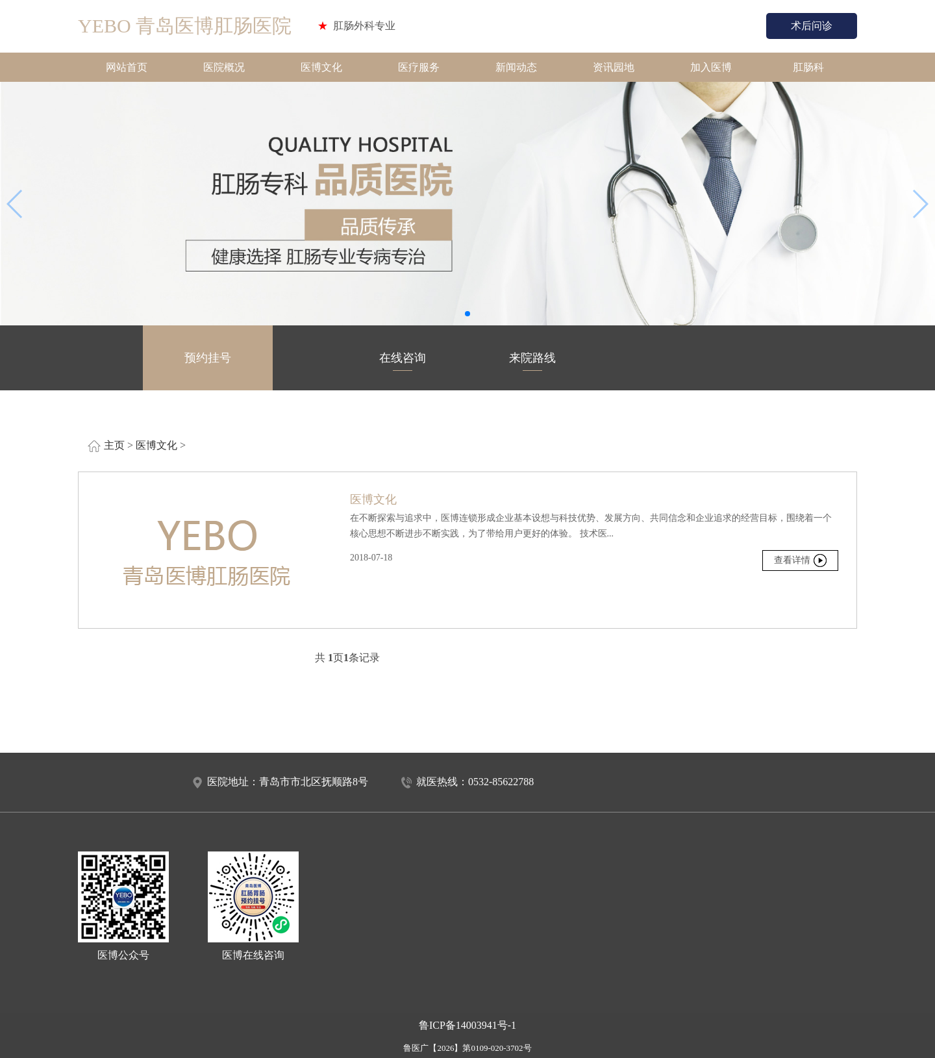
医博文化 (321, 67)
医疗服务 (419, 67)
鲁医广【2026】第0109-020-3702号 (467, 1048)
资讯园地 (613, 67)
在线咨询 (402, 361)
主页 (114, 445)
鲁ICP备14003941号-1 (467, 1025)
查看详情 (792, 560)
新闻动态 (516, 67)
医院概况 (224, 67)
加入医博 (711, 67)
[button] (467, 313)
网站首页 (126, 67)
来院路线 (532, 361)
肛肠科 (808, 67)
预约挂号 (207, 361)
